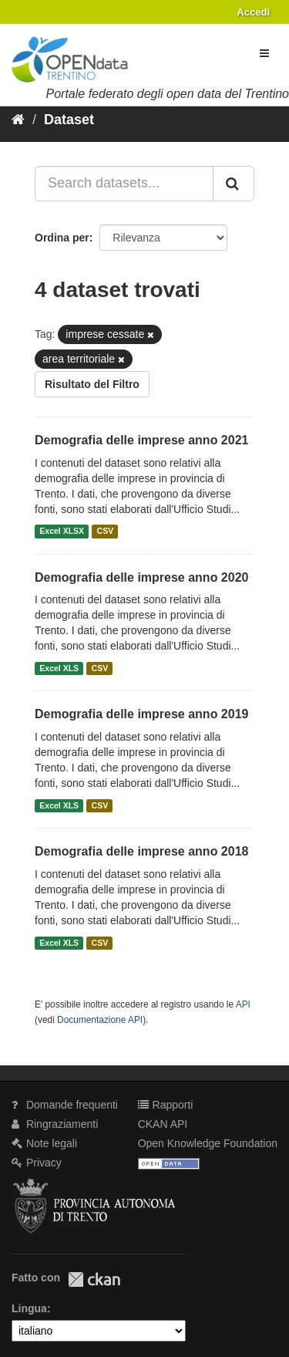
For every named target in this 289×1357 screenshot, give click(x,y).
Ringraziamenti (55, 1124)
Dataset (69, 119)
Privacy (37, 1162)
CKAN (94, 1279)
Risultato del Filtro (92, 384)
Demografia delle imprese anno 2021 (141, 440)
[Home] (18, 119)
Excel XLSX (61, 531)
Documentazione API (100, 1019)
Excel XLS (59, 668)
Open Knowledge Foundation (207, 1143)
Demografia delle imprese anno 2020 (141, 577)
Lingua (29, 1308)
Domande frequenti (65, 1105)
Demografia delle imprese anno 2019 (141, 714)
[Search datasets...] (124, 183)
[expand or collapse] (264, 53)
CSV (105, 531)
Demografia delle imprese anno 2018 (141, 851)
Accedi (253, 12)
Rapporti (165, 1105)
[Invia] (233, 183)
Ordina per (62, 237)
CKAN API (163, 1124)
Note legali (44, 1143)
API (243, 1004)
